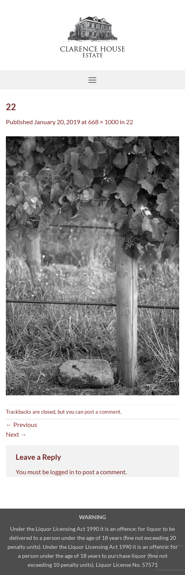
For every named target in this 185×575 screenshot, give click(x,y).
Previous (21, 424)
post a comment (102, 412)
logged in (62, 471)
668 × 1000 (103, 121)
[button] (92, 79)
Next (16, 434)
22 (129, 121)
